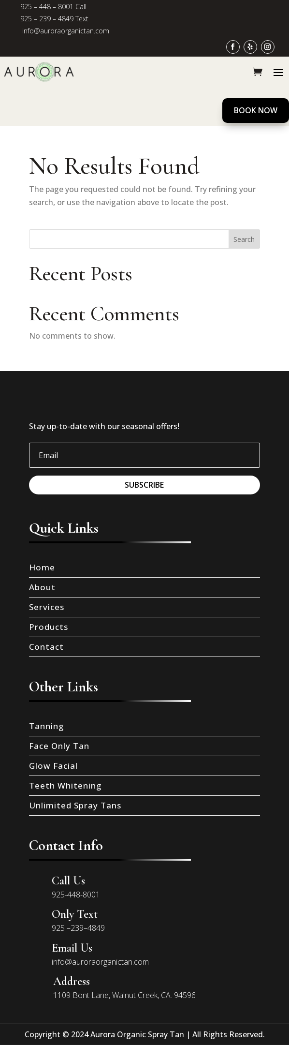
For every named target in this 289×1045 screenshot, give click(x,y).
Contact (46, 646)
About (42, 587)
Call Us (68, 881)
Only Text (75, 914)
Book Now (255, 110)
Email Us (72, 948)
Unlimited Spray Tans (75, 805)
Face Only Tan (59, 745)
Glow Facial (53, 765)
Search (244, 239)
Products (48, 626)
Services (46, 606)
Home (42, 567)
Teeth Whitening (65, 785)
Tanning (46, 726)
